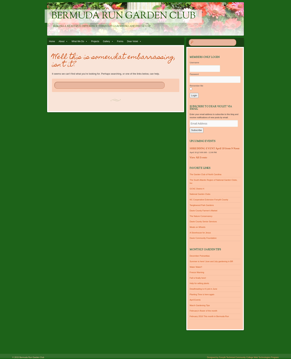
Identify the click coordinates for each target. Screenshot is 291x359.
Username (194, 62)
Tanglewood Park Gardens (202, 205)
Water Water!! (196, 267)
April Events (195, 300)
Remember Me (196, 86)
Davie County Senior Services (203, 221)
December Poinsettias (200, 256)
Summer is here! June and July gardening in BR (211, 261)
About (61, 41)
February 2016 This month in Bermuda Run (209, 316)
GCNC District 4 (197, 189)
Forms (120, 41)
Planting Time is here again (202, 294)
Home (52, 41)
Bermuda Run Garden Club (123, 16)
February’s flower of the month (203, 311)
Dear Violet (132, 41)
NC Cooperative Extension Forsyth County (209, 200)
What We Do (77, 41)
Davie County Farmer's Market (203, 210)
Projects (95, 41)
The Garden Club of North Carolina (205, 174)
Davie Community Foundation (203, 238)
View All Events (198, 157)
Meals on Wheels (197, 227)
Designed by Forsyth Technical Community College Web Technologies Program (243, 357)
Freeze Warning (197, 272)
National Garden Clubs (200, 194)
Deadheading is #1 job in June (203, 289)
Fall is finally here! (198, 278)
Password (194, 74)
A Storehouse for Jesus (200, 233)
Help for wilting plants (199, 283)
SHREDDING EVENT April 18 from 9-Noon (214, 148)
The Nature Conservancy (201, 216)
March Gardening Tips (200, 305)
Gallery (106, 41)
